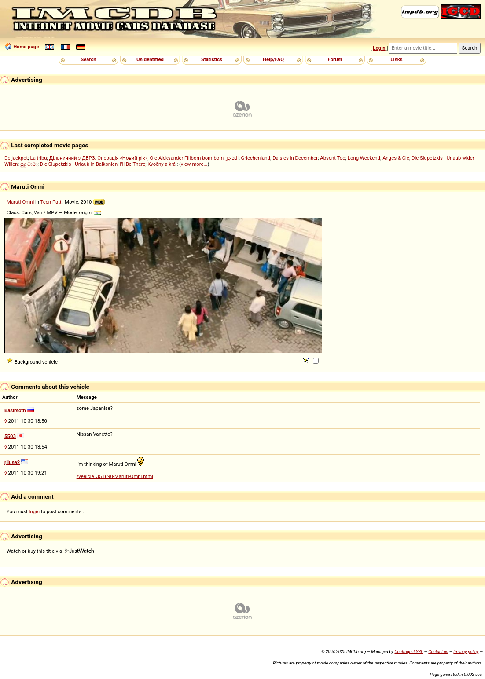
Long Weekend (364, 158)
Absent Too (332, 158)
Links (396, 59)
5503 (10, 436)
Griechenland (255, 158)
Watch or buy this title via (50, 551)
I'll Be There (132, 164)
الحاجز (232, 158)
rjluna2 (12, 462)
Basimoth (15, 410)
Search (88, 59)
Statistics (211, 59)
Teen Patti (51, 202)
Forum (335, 59)
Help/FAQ (273, 59)
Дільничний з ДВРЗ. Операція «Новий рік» (98, 158)
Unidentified (150, 59)
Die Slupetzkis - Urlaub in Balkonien (79, 164)
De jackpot (16, 158)
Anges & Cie (395, 158)
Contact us (438, 651)
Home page (26, 47)
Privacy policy (465, 651)
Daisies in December (295, 158)
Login (379, 48)
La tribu (38, 158)
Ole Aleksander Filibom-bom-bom (187, 158)
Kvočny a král (161, 164)
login (34, 511)
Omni (28, 202)
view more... (194, 164)
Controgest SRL (408, 651)
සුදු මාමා (29, 164)
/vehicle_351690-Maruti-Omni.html (115, 476)
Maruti (14, 202)
